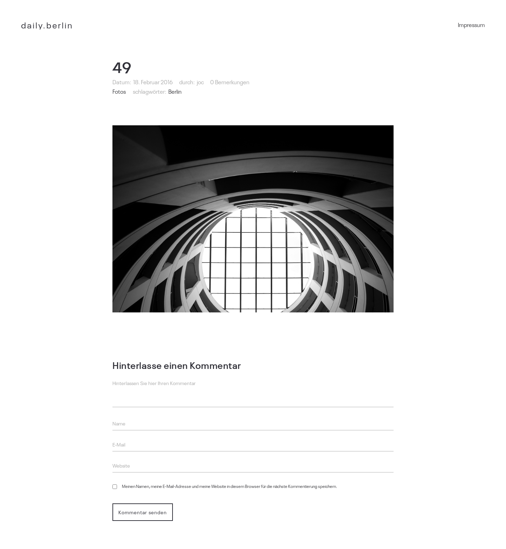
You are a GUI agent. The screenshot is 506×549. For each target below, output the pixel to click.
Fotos (119, 91)
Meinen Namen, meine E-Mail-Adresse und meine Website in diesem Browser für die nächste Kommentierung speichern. (229, 486)
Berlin (175, 91)
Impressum (471, 24)
